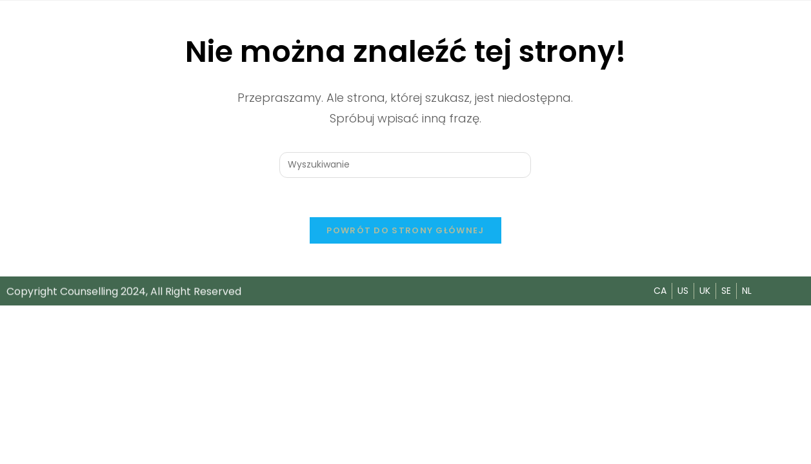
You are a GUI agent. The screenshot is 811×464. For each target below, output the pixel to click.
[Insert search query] (405, 165)
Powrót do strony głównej (405, 230)
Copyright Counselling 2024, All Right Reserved (123, 291)
